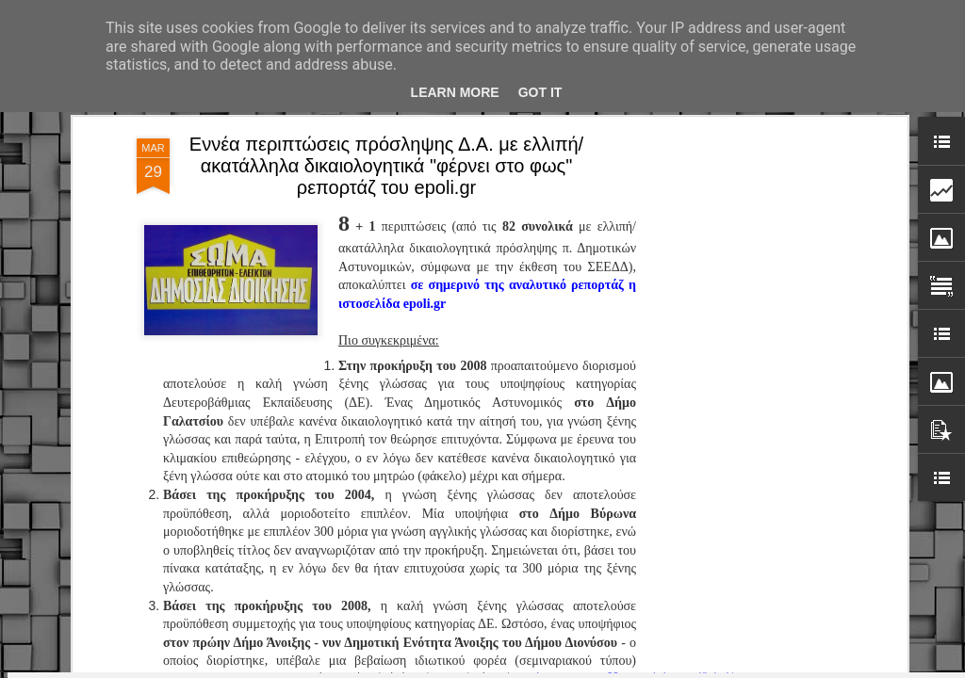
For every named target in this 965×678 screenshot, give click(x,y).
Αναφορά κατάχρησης (683, 667)
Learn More (455, 92)
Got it (540, 92)
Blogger (609, 667)
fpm (541, 667)
